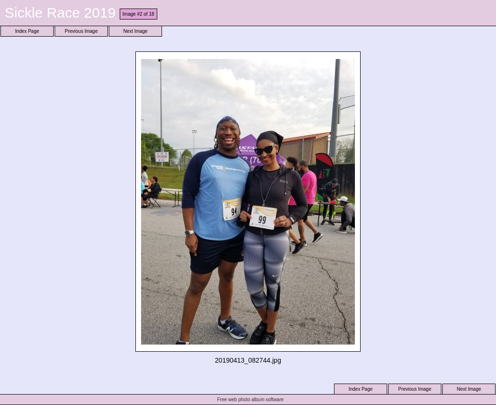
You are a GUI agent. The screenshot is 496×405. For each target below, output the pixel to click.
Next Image (135, 31)
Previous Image (81, 31)
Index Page (27, 31)
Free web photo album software (250, 399)
